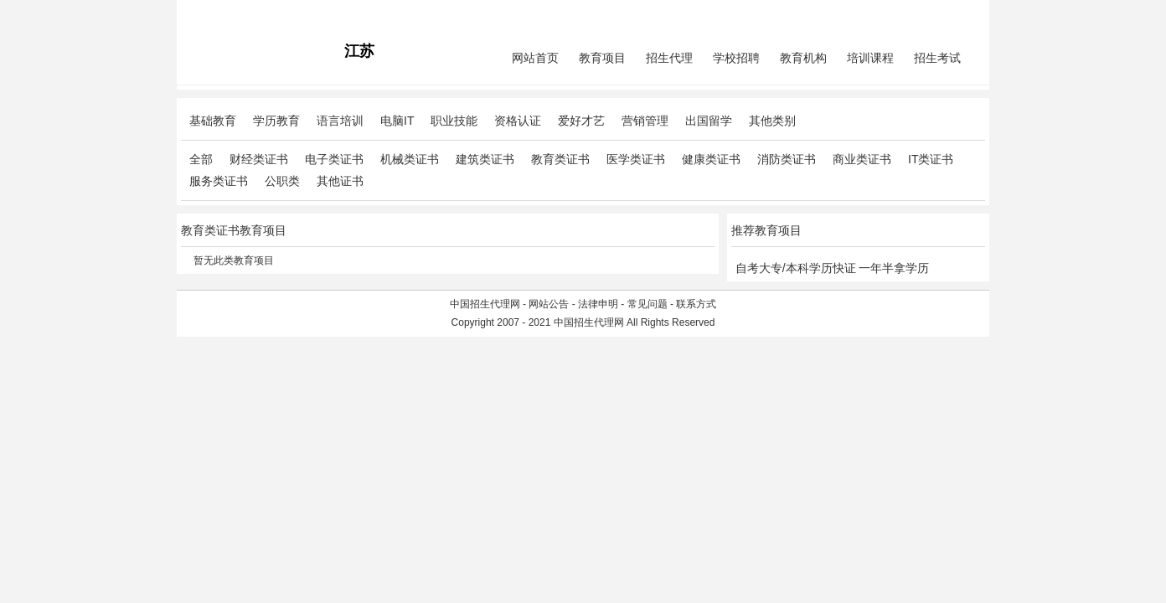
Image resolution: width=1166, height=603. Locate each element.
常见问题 (647, 304)
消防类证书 (786, 159)
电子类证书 (334, 159)
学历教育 (276, 120)
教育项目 (602, 57)
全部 (201, 159)
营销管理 (645, 120)
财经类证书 (259, 159)
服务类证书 (218, 181)
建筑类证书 (485, 159)
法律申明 (598, 304)
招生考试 (937, 57)
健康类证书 (711, 159)
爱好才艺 (581, 120)
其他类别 (772, 120)
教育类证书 (560, 159)
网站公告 (549, 304)
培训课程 (870, 57)
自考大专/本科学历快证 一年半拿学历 (832, 268)
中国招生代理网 (485, 304)
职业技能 (454, 120)
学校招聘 (736, 57)
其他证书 (340, 181)
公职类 (282, 181)
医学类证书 (635, 159)
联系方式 (696, 304)
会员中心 (922, 13)
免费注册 (965, 13)
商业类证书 (862, 159)
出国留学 (708, 120)
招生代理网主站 (216, 13)
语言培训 (340, 120)
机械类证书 (409, 159)
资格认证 (517, 120)
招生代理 (669, 57)
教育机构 (803, 57)
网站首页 (535, 57)
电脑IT (397, 120)
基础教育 (212, 120)
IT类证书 (930, 159)
